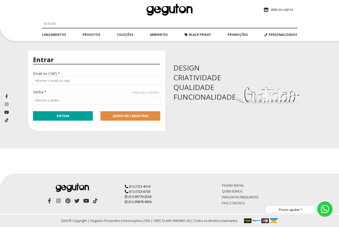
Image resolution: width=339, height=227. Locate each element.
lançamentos (54, 34)
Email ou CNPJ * (46, 73)
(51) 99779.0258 (138, 196)
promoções (238, 34)
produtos (91, 34)
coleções (125, 34)
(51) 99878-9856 (138, 201)
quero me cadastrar (130, 116)
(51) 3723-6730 (137, 191)
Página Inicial (233, 185)
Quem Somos (232, 191)
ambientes (159, 34)
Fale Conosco (233, 203)
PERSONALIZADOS (280, 34)
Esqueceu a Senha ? (146, 92)
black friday (198, 34)
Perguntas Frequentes (240, 197)
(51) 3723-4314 (137, 186)
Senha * (39, 91)
